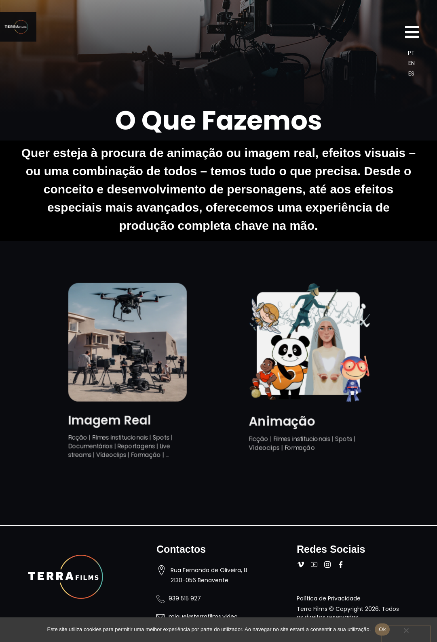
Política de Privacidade (329, 598)
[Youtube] (316, 565)
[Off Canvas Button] (412, 33)
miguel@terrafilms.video (203, 617)
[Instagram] (329, 565)
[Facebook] (343, 565)
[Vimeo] (303, 565)
